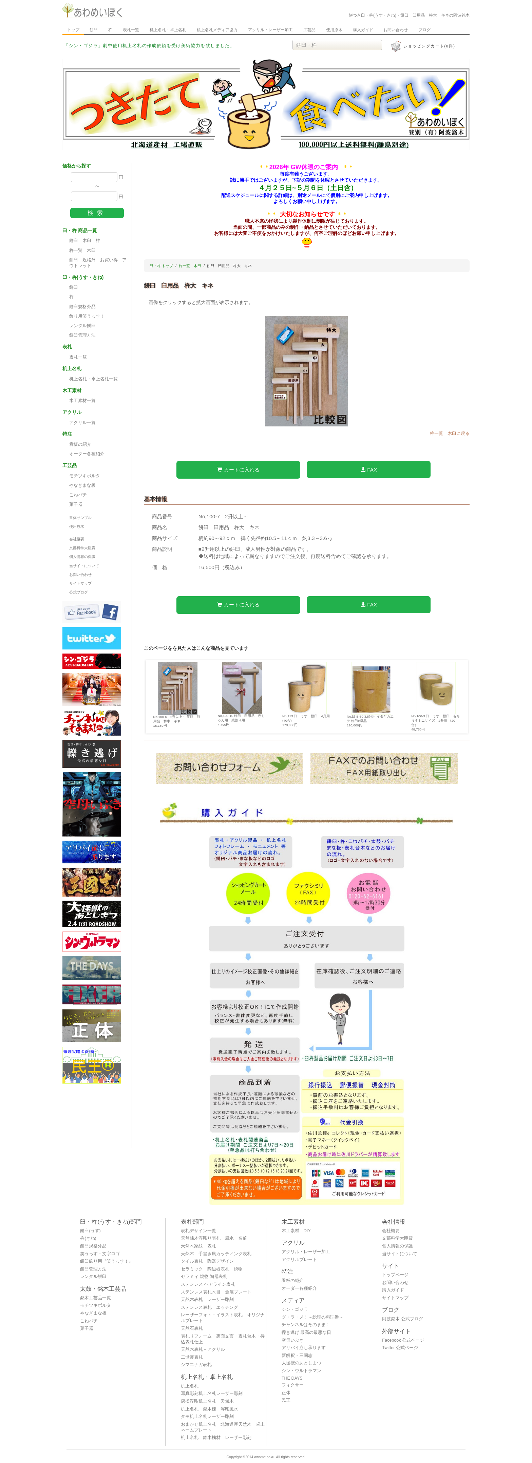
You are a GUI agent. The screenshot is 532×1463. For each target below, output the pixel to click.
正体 (286, 1392)
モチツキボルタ (84, 476)
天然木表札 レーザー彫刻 (207, 1299)
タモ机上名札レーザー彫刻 (207, 1416)
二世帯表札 (192, 1357)
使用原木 (334, 29)
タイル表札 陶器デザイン (207, 1261)
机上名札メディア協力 (217, 29)
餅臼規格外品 (82, 306)
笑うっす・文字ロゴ (100, 1253)
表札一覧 (131, 29)
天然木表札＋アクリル (203, 1349)
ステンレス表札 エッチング (209, 1307)
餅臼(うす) (90, 1230)
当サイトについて (84, 566)
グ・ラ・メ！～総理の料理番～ (312, 1317)
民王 (286, 1400)
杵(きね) (88, 1238)
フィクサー (293, 1385)
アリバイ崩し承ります (304, 1347)
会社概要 (76, 539)
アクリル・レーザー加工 (270, 29)
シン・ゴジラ (295, 1309)
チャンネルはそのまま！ (306, 1324)
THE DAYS (292, 1378)
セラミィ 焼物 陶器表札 (204, 1276)
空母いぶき (293, 1340)
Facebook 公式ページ (403, 1340)
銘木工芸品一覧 (95, 1298)
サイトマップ (80, 583)
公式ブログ (78, 592)
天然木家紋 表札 (198, 1246)
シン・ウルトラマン (301, 1370)
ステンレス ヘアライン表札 (208, 1284)
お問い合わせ (395, 29)
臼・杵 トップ (161, 266)
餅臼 (94, 29)
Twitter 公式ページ (400, 1347)
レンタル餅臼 (82, 325)
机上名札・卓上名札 (168, 29)
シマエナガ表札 (196, 1364)
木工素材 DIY (296, 1230)
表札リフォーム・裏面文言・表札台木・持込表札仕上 (223, 1339)
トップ (73, 29)
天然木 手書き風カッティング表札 (216, 1253)
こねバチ (78, 495)
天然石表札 (192, 1328)
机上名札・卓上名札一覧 (93, 379)
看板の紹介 (80, 444)
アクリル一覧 (82, 422)
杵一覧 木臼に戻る (450, 433)
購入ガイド (363, 29)
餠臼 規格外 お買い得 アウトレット (98, 263)
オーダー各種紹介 (86, 454)
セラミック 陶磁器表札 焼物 (212, 1269)
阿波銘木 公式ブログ (402, 1319)
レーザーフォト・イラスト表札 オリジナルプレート (223, 1317)
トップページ (395, 1274)
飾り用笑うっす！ (86, 316)
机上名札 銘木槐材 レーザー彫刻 (216, 1437)
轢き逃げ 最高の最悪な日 (306, 1332)
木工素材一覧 (82, 400)
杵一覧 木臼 (82, 250)
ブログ (424, 29)
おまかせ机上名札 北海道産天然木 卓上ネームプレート (223, 1427)
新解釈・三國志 (297, 1355)
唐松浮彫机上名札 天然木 (207, 1401)
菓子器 (75, 504)
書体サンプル (80, 518)
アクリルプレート (299, 1259)
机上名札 (189, 1386)
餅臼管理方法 (82, 335)
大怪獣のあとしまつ (301, 1363)
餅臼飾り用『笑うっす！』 (106, 1261)
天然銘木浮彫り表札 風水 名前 (214, 1238)
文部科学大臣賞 (82, 548)
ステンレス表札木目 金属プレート (216, 1292)
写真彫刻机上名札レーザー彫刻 (212, 1393)
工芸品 (309, 29)
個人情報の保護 (82, 557)
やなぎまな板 (82, 485)
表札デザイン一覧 (198, 1230)
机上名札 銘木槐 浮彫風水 (209, 1409)
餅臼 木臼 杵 (84, 240)
